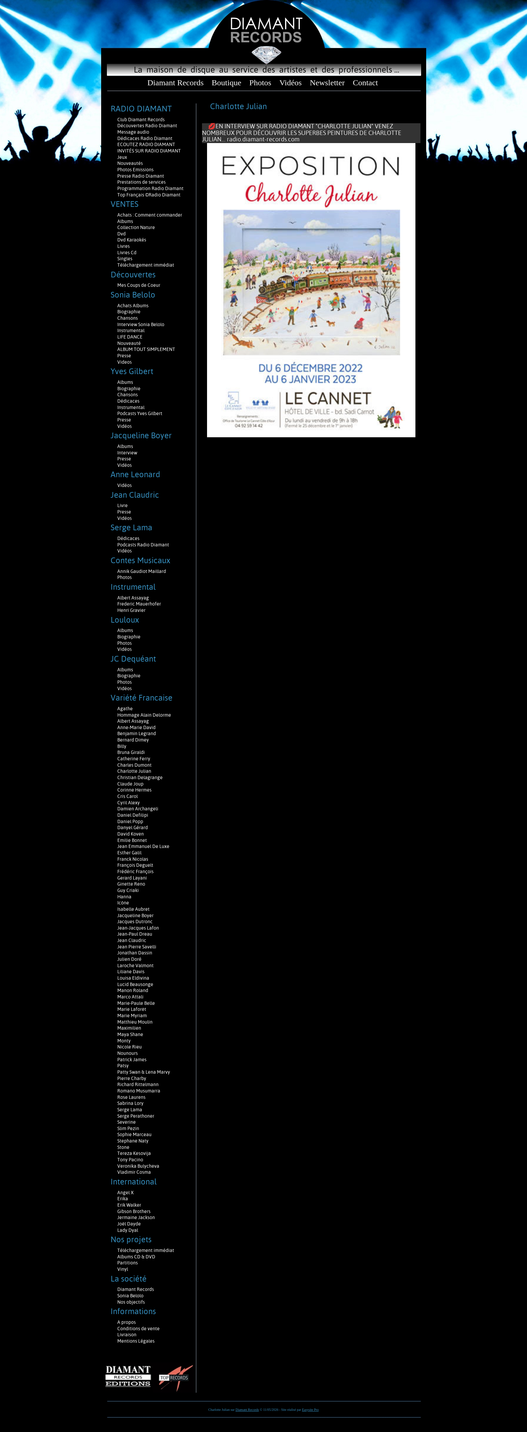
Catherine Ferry (133, 758)
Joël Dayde (129, 1223)
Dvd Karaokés (131, 239)
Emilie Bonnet (132, 840)
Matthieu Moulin (135, 1022)
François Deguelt (135, 865)
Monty (124, 1040)
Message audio (133, 132)
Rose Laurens (131, 1097)
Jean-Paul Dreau (134, 934)
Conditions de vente (138, 1328)
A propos (126, 1322)
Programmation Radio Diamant (150, 188)
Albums (125, 221)
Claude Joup (130, 784)
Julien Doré (129, 959)
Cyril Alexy (128, 802)
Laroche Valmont (135, 965)
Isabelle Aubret (133, 909)
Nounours (127, 1053)
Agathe (125, 708)
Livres (123, 246)
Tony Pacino (130, 1159)
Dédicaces (128, 401)
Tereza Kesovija (134, 1153)
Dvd (121, 233)
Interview (127, 452)
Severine (126, 1122)
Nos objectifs (131, 1302)
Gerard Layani (132, 878)
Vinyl (122, 1269)
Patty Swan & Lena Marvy (143, 1072)
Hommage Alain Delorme (144, 715)
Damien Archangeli (137, 808)
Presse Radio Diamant (140, 176)
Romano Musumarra (138, 1090)
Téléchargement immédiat (145, 265)
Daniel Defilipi (132, 815)
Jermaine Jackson (136, 1217)
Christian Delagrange (140, 777)
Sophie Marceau (134, 1134)
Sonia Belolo (130, 1295)
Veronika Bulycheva (138, 1166)
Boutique (226, 82)
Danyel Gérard (132, 827)
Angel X (125, 1192)
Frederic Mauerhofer (139, 604)
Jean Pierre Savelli (136, 946)
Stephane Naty (133, 1141)
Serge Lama (129, 1109)
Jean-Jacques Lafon (138, 928)
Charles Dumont (134, 765)
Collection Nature (136, 227)
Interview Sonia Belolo (140, 324)
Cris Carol (127, 796)
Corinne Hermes (134, 790)
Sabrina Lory (130, 1103)
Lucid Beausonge (135, 984)
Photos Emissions (136, 169)
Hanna (124, 896)
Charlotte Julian (134, 771)
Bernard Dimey (133, 740)
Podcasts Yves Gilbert (139, 413)
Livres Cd (126, 252)
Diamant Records (175, 82)
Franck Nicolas (132, 859)
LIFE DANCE (130, 337)
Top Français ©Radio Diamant (148, 194)
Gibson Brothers (134, 1211)
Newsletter (327, 82)
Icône (123, 902)
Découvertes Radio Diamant (147, 125)
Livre (122, 505)
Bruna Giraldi (131, 752)
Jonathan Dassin (134, 952)
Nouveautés (130, 163)
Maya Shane (130, 1034)
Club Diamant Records (141, 119)
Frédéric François (135, 871)
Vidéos (290, 82)
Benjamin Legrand (136, 733)
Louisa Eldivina (133, 978)
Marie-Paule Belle (136, 1003)
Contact (365, 82)
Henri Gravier (131, 610)
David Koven (130, 834)
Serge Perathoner (135, 1116)
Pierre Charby (131, 1078)
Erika (122, 1198)
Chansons (127, 318)
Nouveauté (129, 343)
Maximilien (129, 1028)
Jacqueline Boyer (135, 915)
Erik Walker (129, 1205)
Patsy (123, 1065)
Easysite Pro (310, 1410)
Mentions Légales (136, 1341)
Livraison (126, 1334)
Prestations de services (141, 182)
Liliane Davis (131, 971)
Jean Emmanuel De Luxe (143, 846)
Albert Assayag (133, 597)
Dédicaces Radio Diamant (144, 138)
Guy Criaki (128, 890)
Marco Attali (130, 996)
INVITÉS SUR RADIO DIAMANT (149, 150)
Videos (124, 362)
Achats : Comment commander (150, 215)
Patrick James (132, 1059)
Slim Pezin (128, 1128)
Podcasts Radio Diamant (143, 544)
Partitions (128, 1262)
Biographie (129, 311)
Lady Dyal (127, 1230)
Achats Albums (133, 305)
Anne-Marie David (136, 727)
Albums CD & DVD (136, 1256)
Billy (121, 746)
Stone (123, 1147)
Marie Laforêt (131, 1009)
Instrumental (131, 330)
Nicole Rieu (129, 1046)
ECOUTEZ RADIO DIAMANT (146, 144)
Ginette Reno (131, 884)
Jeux (122, 157)
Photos (260, 82)
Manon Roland (132, 990)
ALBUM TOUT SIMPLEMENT (146, 349)
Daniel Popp (130, 821)
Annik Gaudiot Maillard (141, 571)
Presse (124, 355)
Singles (124, 258)
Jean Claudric (131, 940)
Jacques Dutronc (135, 921)
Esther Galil (129, 852)
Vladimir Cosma (134, 1172)
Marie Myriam (132, 1015)
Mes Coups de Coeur (138, 285)
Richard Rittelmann (138, 1084)
